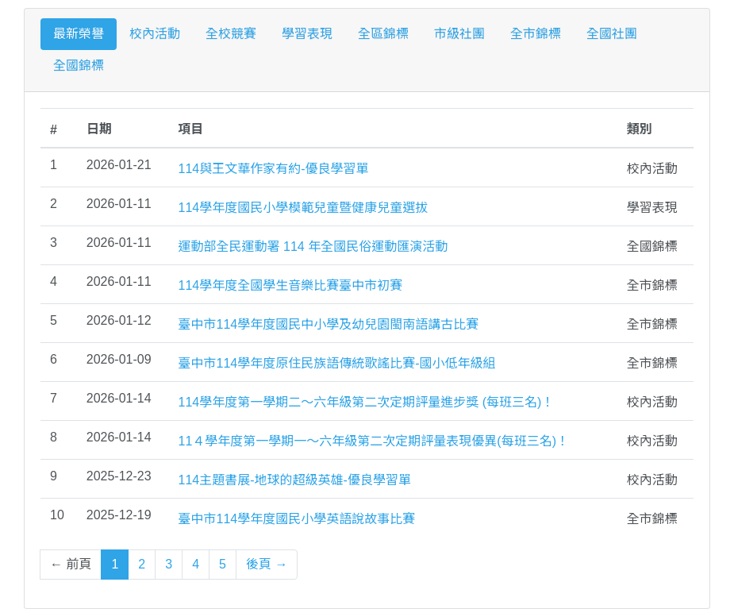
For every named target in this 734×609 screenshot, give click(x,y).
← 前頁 (70, 564)
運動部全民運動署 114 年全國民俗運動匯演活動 (313, 246)
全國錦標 (78, 65)
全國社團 (611, 33)
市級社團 (459, 33)
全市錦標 (535, 33)
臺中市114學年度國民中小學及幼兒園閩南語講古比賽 (329, 324)
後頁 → (266, 564)
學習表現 (307, 33)
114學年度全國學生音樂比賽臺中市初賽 (291, 285)
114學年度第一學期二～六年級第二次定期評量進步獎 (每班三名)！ (367, 402)
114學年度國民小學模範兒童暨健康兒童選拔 (303, 207)
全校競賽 (231, 33)
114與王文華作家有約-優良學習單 (274, 168)
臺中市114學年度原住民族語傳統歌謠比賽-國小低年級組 (337, 363)
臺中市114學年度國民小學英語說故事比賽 (297, 519)
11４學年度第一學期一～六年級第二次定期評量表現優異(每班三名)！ (374, 441)
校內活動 (154, 33)
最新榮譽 (78, 33)
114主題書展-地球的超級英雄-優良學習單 (295, 480)
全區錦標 (383, 33)
